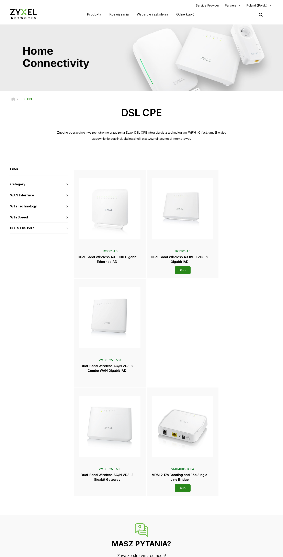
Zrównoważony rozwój (233, 524)
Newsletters (160, 524)
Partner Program (229, 494)
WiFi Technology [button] (23, 206)
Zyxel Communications (233, 537)
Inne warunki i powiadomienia (103, 514)
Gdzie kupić (185, 14)
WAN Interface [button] (22, 195)
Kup (174, 270)
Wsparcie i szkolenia (152, 14)
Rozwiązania (119, 14)
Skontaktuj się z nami (141, 456)
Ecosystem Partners (232, 501)
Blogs (156, 531)
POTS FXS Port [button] (22, 228)
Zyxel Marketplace (164, 487)
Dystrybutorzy (161, 494)
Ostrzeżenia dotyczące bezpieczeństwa (110, 507)
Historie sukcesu (230, 531)
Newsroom (161, 504)
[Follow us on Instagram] (51, 532)
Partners (231, 5)
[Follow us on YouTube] (20, 532)
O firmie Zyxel (228, 517)
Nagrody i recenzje (164, 517)
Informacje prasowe (165, 510)
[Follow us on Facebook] (9, 532)
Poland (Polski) (257, 5)
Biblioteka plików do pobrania (103, 501)
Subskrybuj (57, 508)
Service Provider (207, 5)
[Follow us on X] (40, 532)
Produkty (94, 14)
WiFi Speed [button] (19, 217)
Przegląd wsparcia (97, 487)
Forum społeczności (98, 494)
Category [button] (17, 184)
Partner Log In (228, 487)
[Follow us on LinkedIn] (31, 532)
